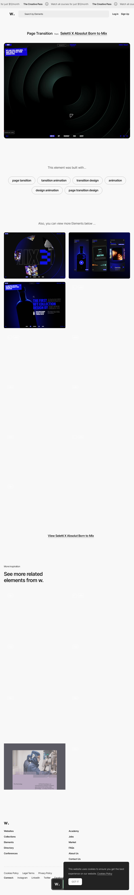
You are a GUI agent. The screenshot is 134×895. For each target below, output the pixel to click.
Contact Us (75, 859)
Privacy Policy (45, 873)
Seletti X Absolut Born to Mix (83, 33)
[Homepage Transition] (34, 613)
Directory (9, 847)
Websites (9, 831)
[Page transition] (99, 766)
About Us (73, 853)
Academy (74, 831)
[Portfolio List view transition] (99, 715)
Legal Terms (28, 873)
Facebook (59, 877)
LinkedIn (35, 877)
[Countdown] (34, 504)
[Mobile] (99, 255)
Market (72, 842)
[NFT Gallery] (34, 454)
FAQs (71, 847)
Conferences (11, 853)
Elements (9, 842)
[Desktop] (34, 255)
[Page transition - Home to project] (34, 715)
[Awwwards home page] (57, 884)
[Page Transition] (34, 664)
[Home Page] (34, 305)
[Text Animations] (34, 355)
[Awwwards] (12, 14)
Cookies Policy (11, 873)
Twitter (47, 877)
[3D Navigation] (99, 305)
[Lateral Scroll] (34, 405)
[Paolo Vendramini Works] (99, 613)
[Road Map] (99, 454)
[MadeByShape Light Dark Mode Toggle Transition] (99, 664)
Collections (10, 836)
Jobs (71, 836)
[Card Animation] (99, 355)
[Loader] (99, 405)
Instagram (23, 877)
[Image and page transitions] (34, 766)
